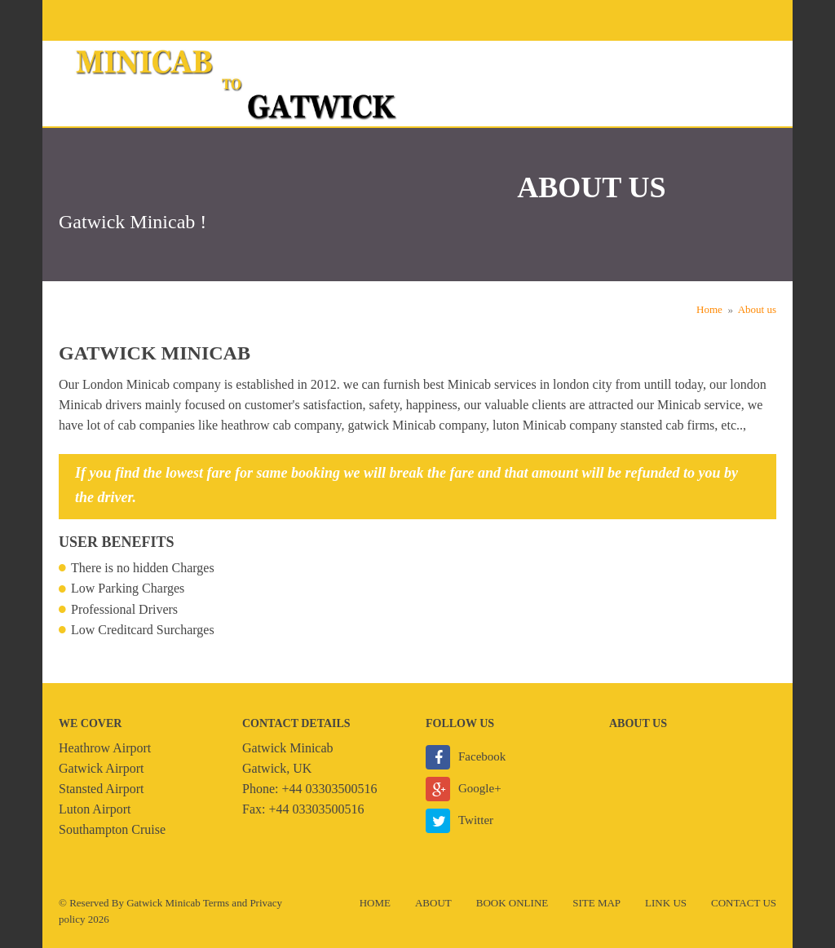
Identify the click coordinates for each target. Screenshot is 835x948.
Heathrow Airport (105, 748)
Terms (216, 903)
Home (709, 309)
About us (757, 309)
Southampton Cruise (112, 829)
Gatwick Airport (101, 768)
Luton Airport (94, 809)
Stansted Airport (101, 789)
